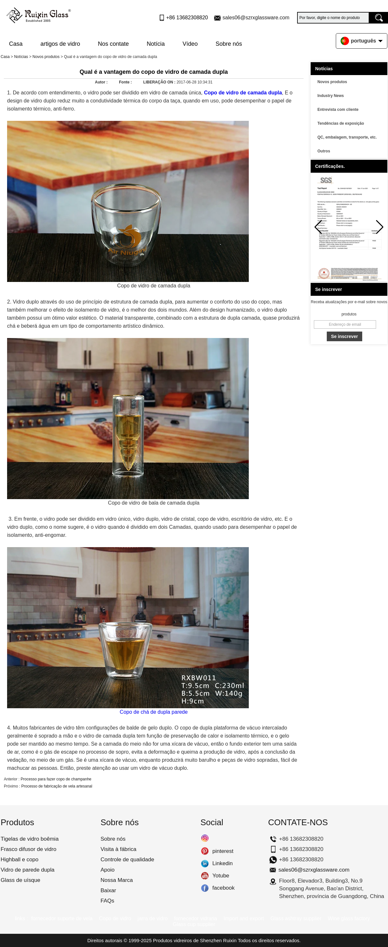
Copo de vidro (115, 918)
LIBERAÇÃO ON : (160, 82)
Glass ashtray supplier (295, 918)
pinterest (205, 851)
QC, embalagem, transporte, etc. (347, 137)
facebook (205, 888)
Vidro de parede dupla (27, 870)
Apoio (107, 870)
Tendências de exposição (340, 123)
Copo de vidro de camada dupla (243, 92)
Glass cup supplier (194, 924)
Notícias (21, 56)
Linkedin (205, 863)
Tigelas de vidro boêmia (30, 839)
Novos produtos (46, 56)
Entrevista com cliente (337, 109)
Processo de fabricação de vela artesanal (56, 786)
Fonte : (126, 82)
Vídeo (190, 44)
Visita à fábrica (118, 849)
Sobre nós (229, 44)
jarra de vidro (153, 918)
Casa (16, 44)
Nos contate (113, 44)
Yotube (205, 876)
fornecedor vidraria (195, 918)
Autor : (102, 82)
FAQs (107, 901)
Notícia (156, 44)
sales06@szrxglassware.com (256, 17)
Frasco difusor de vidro (28, 849)
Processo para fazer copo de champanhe (56, 779)
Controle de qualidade (127, 859)
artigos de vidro (60, 44)
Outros (323, 151)
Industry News (330, 95)
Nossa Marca (117, 880)
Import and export (244, 918)
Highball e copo (19, 859)
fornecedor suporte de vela (61, 918)
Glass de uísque (20, 880)
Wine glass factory (349, 918)
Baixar (108, 890)
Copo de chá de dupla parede (154, 712)
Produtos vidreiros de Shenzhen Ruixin (195, 940)
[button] (379, 227)
